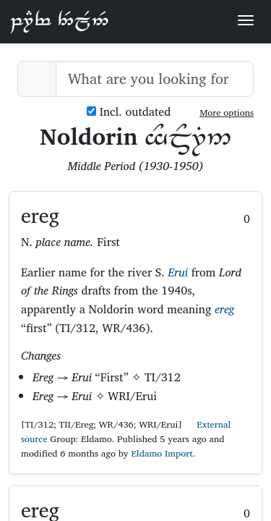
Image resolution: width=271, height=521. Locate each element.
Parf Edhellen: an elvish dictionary (59, 21)
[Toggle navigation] (245, 20)
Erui (178, 272)
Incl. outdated (129, 112)
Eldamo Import (161, 453)
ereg (224, 309)
